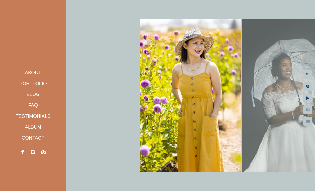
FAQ (33, 105)
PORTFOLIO (33, 83)
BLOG (33, 94)
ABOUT (33, 72)
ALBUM (33, 127)
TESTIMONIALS (33, 116)
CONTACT (33, 138)
